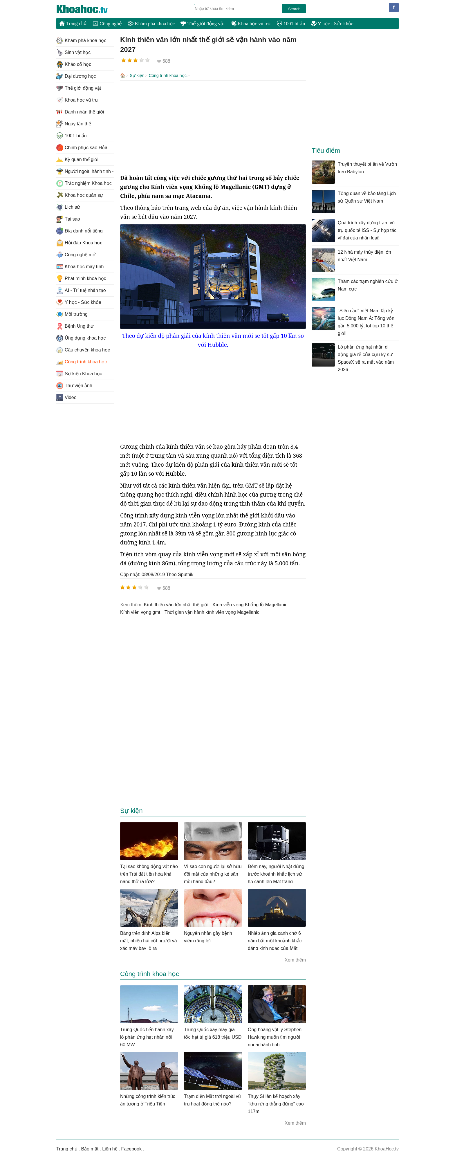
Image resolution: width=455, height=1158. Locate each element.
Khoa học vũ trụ (251, 23)
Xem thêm (295, 959)
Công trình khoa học (168, 75)
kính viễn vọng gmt (140, 611)
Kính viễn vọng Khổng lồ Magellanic (249, 604)
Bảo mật (89, 1148)
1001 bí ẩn (291, 23)
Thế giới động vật (202, 23)
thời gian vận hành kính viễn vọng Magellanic (212, 611)
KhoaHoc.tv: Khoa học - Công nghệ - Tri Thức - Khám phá (88, 9)
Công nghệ (107, 23)
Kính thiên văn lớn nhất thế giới (176, 604)
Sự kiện (137, 75)
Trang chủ (73, 23)
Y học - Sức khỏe (332, 23)
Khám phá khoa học (151, 23)
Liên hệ (110, 1148)
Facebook (131, 1148)
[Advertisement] (213, 126)
